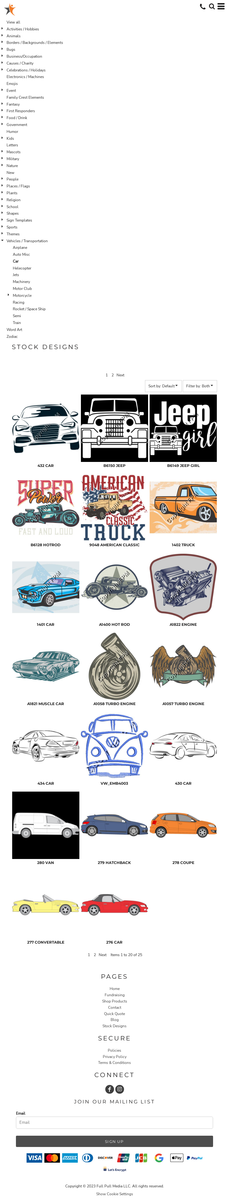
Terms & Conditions (114, 1062)
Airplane (20, 247)
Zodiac (12, 336)
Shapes (13, 213)
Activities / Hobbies (23, 29)
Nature (12, 165)
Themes (13, 234)
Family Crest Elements (25, 97)
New (10, 172)
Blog (115, 1019)
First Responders (21, 110)
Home (115, 988)
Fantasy (13, 104)
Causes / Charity (20, 63)
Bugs (11, 49)
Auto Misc (21, 254)
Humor (12, 131)
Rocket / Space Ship (29, 309)
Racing (18, 302)
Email (20, 1113)
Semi (17, 315)
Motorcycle (22, 295)
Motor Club (22, 288)
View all (13, 22)
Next (120, 375)
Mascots (14, 151)
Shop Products (114, 1001)
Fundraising (115, 994)
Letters (12, 145)
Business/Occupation (24, 56)
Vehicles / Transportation (27, 240)
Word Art (14, 329)
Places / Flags (18, 186)
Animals (14, 36)
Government (17, 124)
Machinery (21, 281)
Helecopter (22, 268)
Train (17, 322)
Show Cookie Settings (114, 1193)
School (12, 206)
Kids (10, 138)
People (12, 179)
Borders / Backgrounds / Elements (35, 42)
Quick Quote (114, 1013)
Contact (114, 1007)
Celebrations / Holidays (26, 70)
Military (13, 158)
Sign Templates (19, 220)
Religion (14, 199)
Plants (12, 193)
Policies (114, 1050)
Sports (12, 227)
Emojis (12, 83)
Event (11, 90)
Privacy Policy (115, 1056)
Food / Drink (17, 117)
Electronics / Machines (25, 76)
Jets (16, 274)
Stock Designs (114, 1026)
